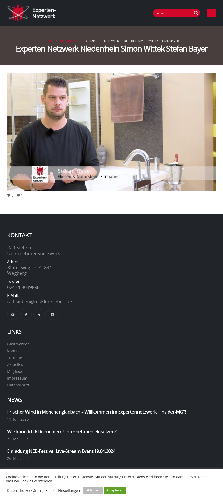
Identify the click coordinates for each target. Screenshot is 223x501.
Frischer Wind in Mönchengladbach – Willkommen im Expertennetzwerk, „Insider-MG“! (96, 411)
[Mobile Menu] (211, 13)
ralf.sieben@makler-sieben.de (39, 301)
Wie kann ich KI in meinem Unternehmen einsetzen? (61, 431)
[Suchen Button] (196, 13)
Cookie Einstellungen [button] (63, 490)
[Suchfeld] (173, 13)
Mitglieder (16, 371)
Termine (14, 357)
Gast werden (18, 344)
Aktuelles (15, 364)
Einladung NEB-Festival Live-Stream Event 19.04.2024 (61, 451)
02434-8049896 (23, 287)
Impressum (17, 378)
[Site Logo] (32, 13)
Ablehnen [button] (93, 490)
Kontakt (14, 350)
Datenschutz (18, 385)
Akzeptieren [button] (115, 490)
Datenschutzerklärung (25, 490)
